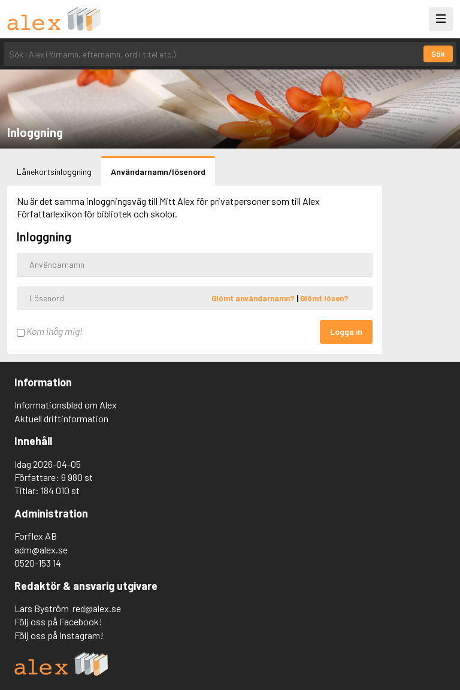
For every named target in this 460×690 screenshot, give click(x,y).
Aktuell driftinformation (61, 418)
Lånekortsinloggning (54, 172)
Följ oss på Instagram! (59, 635)
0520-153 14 (37, 562)
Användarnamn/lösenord (158, 172)
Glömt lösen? (324, 297)
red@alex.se (96, 608)
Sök (438, 54)
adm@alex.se (41, 549)
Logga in (346, 331)
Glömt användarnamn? (253, 297)
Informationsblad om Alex (65, 404)
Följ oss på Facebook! (58, 621)
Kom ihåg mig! (50, 331)
